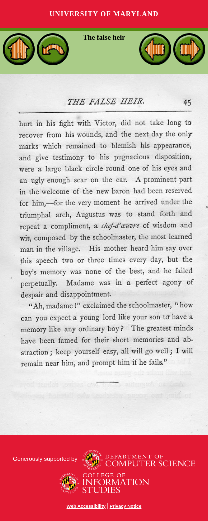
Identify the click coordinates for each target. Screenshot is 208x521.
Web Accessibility (86, 506)
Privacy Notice (126, 506)
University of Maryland (103, 14)
